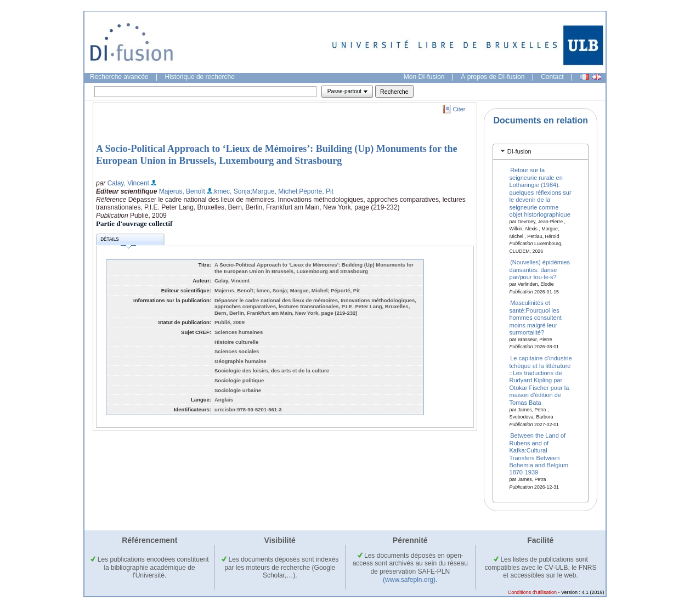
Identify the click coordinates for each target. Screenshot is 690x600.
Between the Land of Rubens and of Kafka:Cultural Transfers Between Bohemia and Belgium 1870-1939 (539, 454)
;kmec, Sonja (231, 191)
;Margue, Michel (273, 191)
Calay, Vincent (128, 183)
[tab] (541, 152)
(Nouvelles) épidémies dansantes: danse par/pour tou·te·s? (540, 269)
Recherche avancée (119, 77)
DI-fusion (519, 151)
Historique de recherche (200, 77)
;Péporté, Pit (315, 191)
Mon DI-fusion (424, 77)
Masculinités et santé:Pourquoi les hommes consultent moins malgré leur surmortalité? (536, 317)
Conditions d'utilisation (532, 592)
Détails (117, 241)
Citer (459, 109)
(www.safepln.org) (409, 580)
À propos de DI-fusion (492, 77)
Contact (552, 77)
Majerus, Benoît (182, 191)
